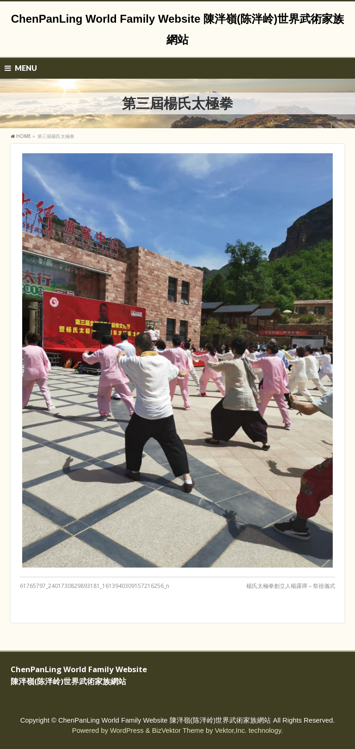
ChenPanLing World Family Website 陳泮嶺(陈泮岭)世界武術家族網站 (164, 720)
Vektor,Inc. (231, 730)
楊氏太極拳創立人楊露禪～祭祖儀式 (290, 586)
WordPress (127, 730)
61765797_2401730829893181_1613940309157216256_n (94, 586)
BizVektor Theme (178, 730)
